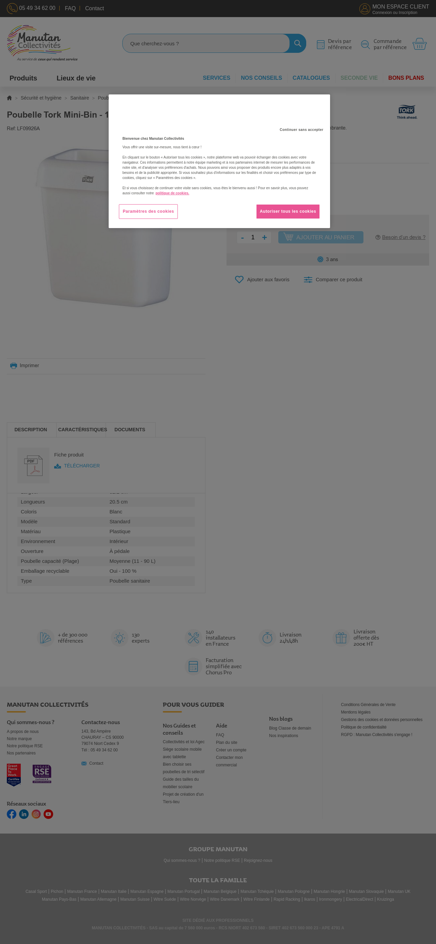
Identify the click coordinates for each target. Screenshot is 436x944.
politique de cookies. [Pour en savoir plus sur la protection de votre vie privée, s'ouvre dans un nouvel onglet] (172, 193)
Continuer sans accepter (301, 130)
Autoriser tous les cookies (288, 211)
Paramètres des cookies (148, 211)
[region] (219, 161)
